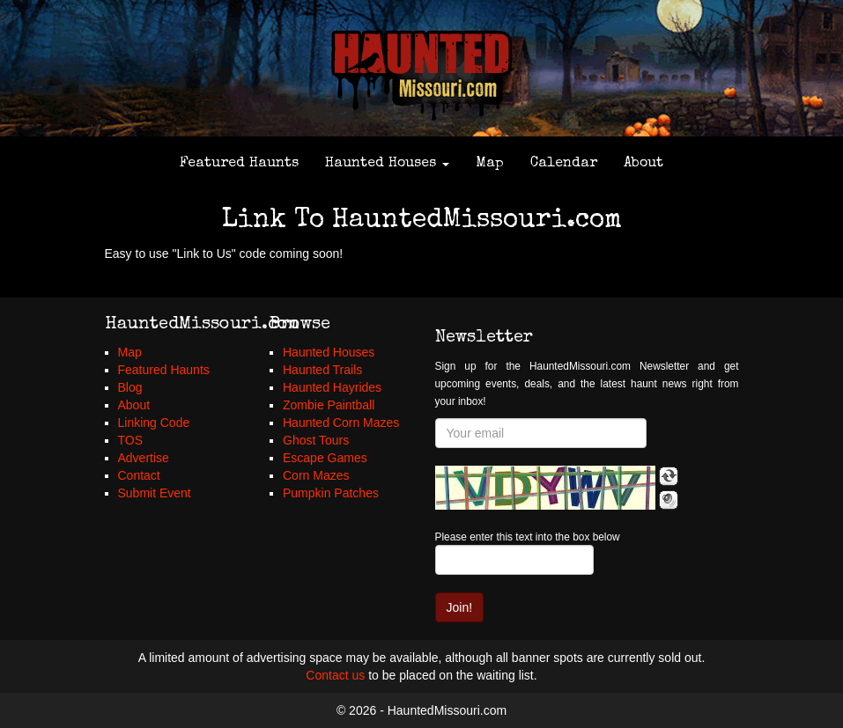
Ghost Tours (316, 440)
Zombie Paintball (328, 405)
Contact (139, 475)
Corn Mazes (316, 475)
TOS (131, 440)
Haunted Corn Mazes (341, 422)
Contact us (335, 675)
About (643, 164)
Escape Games (325, 458)
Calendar (563, 164)
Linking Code (154, 422)
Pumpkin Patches (331, 493)
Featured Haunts (239, 164)
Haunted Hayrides (332, 387)
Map (490, 164)
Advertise (143, 458)
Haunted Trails (322, 370)
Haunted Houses (387, 164)
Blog (130, 387)
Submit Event (154, 493)
